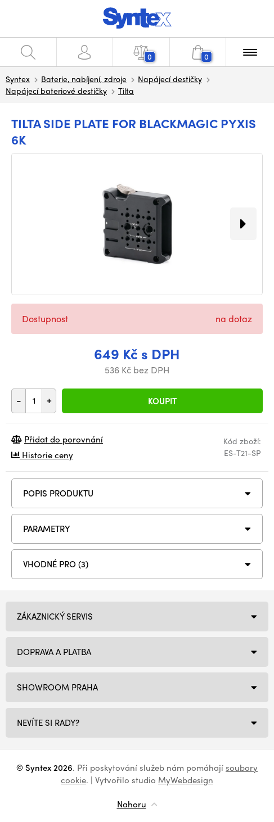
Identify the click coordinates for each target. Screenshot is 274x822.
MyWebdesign (185, 780)
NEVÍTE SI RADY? (48, 722)
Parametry (46, 528)
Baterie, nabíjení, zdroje (84, 78)
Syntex (18, 78)
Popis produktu (58, 493)
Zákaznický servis (55, 616)
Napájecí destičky (170, 78)
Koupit (162, 401)
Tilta (126, 90)
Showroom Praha (57, 687)
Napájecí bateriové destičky (56, 90)
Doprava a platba (54, 651)
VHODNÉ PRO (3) (55, 564)
